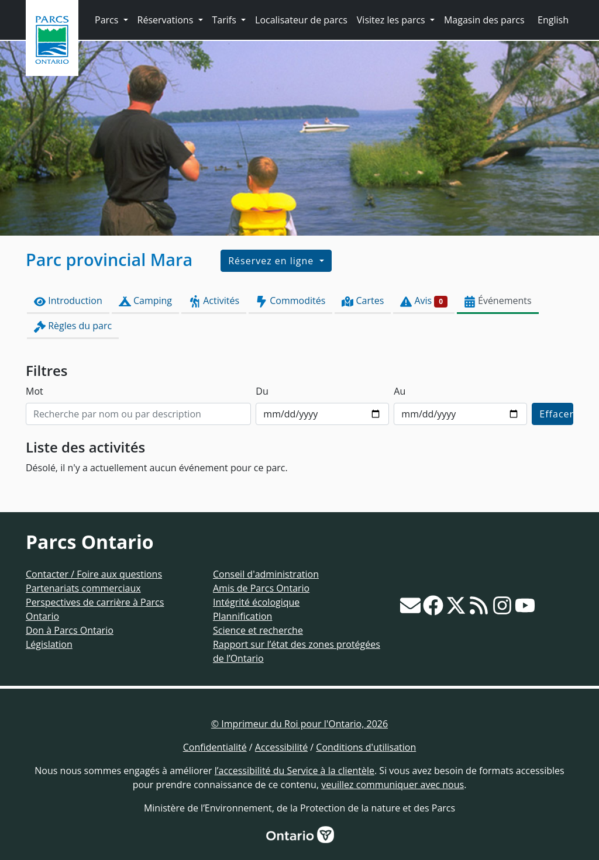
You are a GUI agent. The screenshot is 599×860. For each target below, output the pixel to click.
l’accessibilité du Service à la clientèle (294, 770)
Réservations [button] (166, 19)
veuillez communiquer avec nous (392, 784)
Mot (34, 391)
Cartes (363, 301)
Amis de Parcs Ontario (261, 588)
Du (262, 391)
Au (399, 391)
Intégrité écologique (256, 602)
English (553, 19)
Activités (213, 301)
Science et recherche (258, 630)
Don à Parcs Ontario (69, 630)
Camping (145, 301)
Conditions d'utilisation (366, 747)
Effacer (556, 413)
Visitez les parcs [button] (392, 19)
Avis (423, 301)
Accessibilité (281, 747)
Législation (49, 644)
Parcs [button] (108, 19)
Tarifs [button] (225, 19)
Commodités (290, 301)
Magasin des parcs (484, 19)
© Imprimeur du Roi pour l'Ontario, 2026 (299, 723)
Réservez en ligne (272, 260)
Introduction (68, 301)
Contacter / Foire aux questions (94, 574)
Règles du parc (73, 326)
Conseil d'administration (266, 574)
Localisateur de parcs (301, 19)
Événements (498, 301)
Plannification (242, 616)
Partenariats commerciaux (83, 588)
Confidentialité (215, 747)
